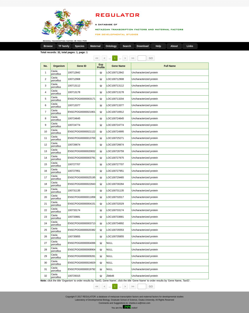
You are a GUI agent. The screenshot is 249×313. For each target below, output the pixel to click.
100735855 (74, 236)
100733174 (74, 210)
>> (132, 58)
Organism (59, 66)
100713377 (74, 105)
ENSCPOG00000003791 (81, 157)
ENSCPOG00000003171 (81, 98)
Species (79, 46)
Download (143, 46)
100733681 (74, 216)
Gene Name (118, 66)
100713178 (74, 92)
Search (127, 46)
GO (151, 58)
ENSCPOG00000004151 (81, 203)
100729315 (74, 275)
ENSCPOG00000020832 (81, 151)
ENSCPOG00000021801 (81, 111)
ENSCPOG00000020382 (81, 229)
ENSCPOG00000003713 (81, 223)
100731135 (74, 190)
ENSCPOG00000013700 (81, 138)
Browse (48, 46)
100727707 (74, 164)
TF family (63, 46)
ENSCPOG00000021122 (81, 131)
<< (96, 58)
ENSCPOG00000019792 (81, 269)
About (174, 46)
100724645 (74, 118)
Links (190, 46)
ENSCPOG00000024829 (81, 262)
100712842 (74, 72)
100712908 (74, 79)
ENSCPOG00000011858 (81, 197)
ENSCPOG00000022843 (81, 184)
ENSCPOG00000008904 (81, 249)
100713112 (74, 85)
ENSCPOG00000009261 (81, 256)
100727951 (74, 170)
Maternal (95, 46)
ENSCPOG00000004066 (81, 243)
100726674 (74, 144)
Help (158, 46)
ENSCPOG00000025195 (81, 177)
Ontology (111, 46)
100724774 (74, 125)
